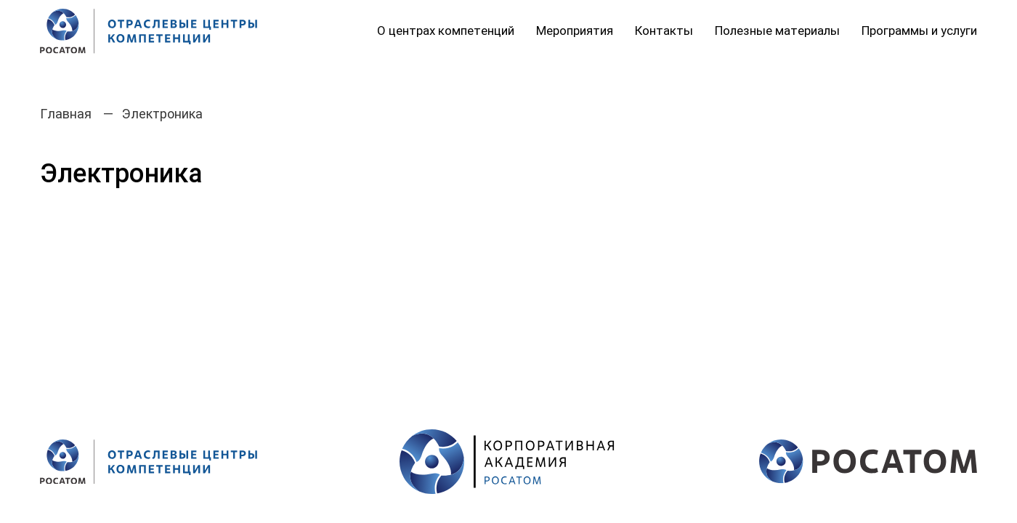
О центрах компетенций (445, 30)
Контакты (664, 30)
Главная (66, 113)
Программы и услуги (919, 30)
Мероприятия (574, 30)
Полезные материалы (777, 30)
